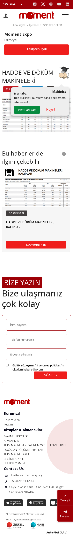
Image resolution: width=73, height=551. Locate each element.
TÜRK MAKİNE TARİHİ (17, 454)
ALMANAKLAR (12, 441)
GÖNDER (50, 375)
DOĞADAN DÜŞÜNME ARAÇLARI (23, 450)
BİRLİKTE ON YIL (14, 459)
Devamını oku (36, 245)
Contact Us (14, 468)
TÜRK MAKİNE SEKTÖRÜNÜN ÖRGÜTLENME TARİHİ (35, 445)
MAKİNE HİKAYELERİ (16, 436)
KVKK (8, 519)
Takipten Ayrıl (36, 49)
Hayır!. (50, 109)
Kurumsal (12, 413)
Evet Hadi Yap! (27, 110)
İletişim (8, 424)
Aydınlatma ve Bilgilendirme (27, 519)
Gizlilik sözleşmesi (23, 365)
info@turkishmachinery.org (25, 475)
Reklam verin (12, 420)
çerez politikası (51, 365)
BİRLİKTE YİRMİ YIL (15, 463)
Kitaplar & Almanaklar (23, 429)
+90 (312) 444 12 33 (21, 481)
